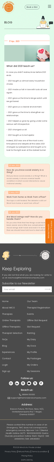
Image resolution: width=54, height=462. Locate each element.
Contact (6, 358)
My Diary (31, 339)
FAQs (4, 339)
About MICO (8, 307)
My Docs (31, 345)
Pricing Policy (27, 455)
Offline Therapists (11, 326)
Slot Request (33, 326)
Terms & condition (40, 451)
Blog (4, 345)
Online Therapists (11, 320)
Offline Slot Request (37, 320)
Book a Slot (32, 7)
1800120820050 (34, 433)
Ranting (31, 333)
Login (5, 364)
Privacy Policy (10, 451)
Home (5, 301)
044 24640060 (33, 438)
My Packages (34, 358)
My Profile (32, 352)
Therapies (7, 314)
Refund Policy (24, 451)
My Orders (32, 364)
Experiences (8, 352)
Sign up (6, 371)
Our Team (32, 301)
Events (30, 314)
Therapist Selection (12, 333)
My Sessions (33, 371)
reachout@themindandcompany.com (26, 277)
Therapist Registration (38, 307)
